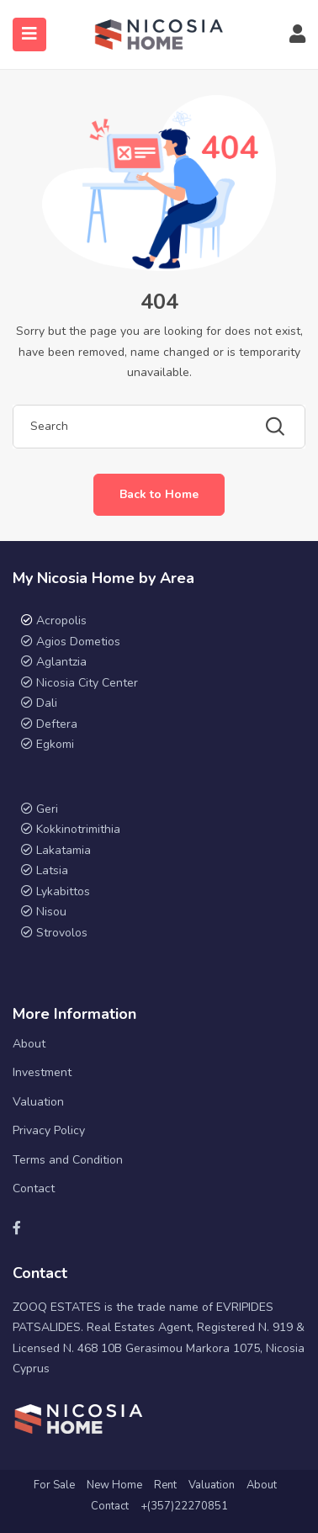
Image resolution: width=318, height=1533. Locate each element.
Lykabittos (63, 891)
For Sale (54, 1485)
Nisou (51, 912)
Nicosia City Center (87, 683)
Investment (42, 1072)
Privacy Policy (49, 1130)
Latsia (52, 870)
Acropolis (61, 621)
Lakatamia (63, 850)
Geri (45, 809)
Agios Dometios (78, 642)
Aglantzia (61, 662)
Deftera (56, 724)
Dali (46, 703)
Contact (34, 1188)
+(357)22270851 (184, 1506)
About (29, 1044)
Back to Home (159, 494)
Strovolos (61, 933)
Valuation (38, 1102)
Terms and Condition (68, 1160)
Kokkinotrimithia (78, 829)
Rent (165, 1485)
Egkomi (55, 744)
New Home (114, 1485)
